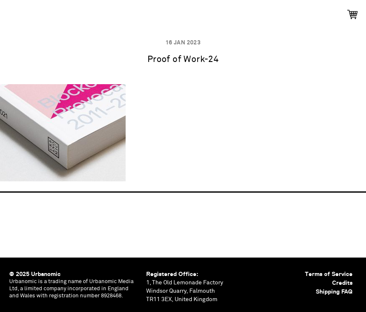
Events (102, 11)
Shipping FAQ (334, 291)
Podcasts (154, 11)
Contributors (277, 11)
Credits (342, 282)
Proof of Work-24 (183, 59)
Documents (213, 11)
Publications (44, 11)
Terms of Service (329, 274)
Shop (333, 11)
